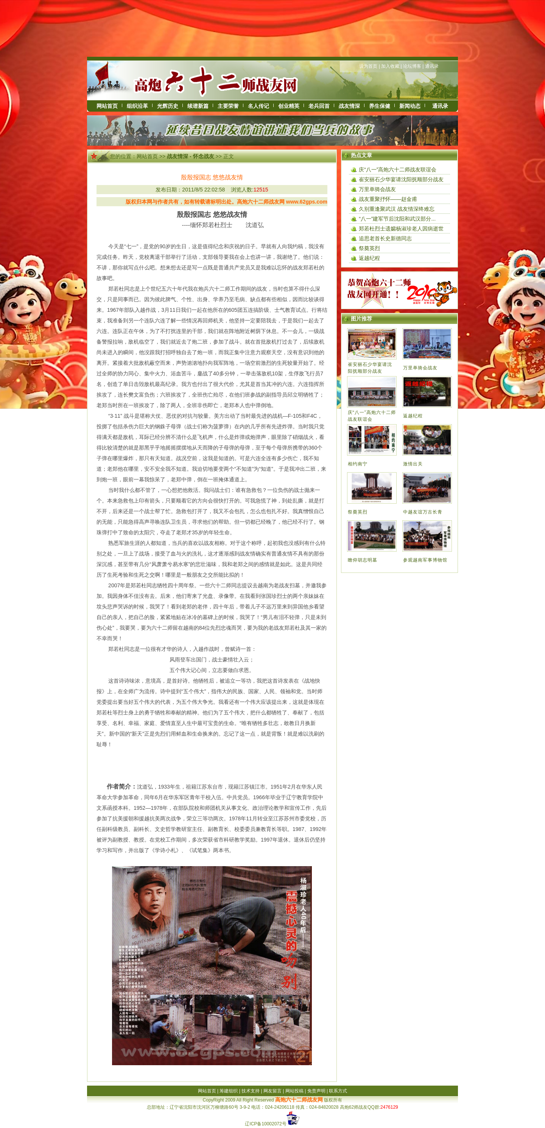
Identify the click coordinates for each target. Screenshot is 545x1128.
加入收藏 (390, 66)
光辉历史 (167, 106)
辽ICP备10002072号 (265, 1123)
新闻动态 (409, 106)
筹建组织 (229, 1091)
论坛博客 (412, 66)
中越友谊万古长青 (422, 512)
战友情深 (349, 106)
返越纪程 (369, 258)
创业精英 (288, 106)
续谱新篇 (198, 106)
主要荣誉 (228, 106)
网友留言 (272, 1091)
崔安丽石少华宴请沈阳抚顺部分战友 (401, 179)
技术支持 (250, 1091)
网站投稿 (294, 1091)
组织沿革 (137, 106)
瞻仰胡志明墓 (362, 560)
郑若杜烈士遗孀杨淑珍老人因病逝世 (401, 229)
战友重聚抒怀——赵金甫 (388, 199)
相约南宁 (357, 464)
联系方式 (338, 1091)
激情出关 (413, 464)
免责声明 (316, 1091)
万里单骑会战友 (377, 189)
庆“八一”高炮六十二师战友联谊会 (397, 169)
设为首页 (368, 66)
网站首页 (107, 106)
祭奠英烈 (369, 248)
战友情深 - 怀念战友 (190, 156)
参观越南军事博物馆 (425, 560)
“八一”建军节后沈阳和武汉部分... (397, 219)
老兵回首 (319, 106)
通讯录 (432, 66)
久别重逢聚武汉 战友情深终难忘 (396, 209)
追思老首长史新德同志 (385, 238)
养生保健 (379, 106)
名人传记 (258, 106)
